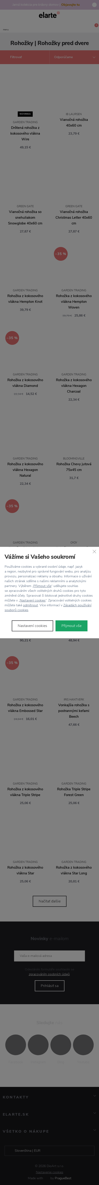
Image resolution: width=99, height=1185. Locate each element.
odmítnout (30, 605)
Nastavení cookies (33, 600)
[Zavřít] (94, 551)
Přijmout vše (42, 586)
